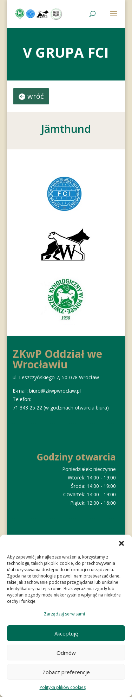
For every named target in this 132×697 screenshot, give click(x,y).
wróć (35, 96)
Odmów (66, 652)
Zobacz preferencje (66, 672)
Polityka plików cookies (63, 687)
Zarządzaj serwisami (64, 614)
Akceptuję (66, 633)
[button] (121, 543)
